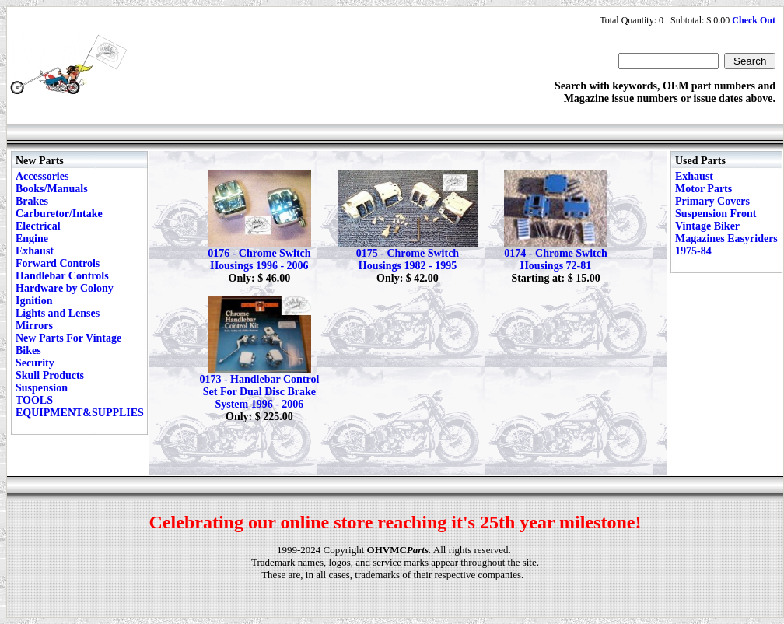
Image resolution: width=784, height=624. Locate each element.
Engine (32, 238)
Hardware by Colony (65, 288)
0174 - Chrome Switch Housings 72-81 (555, 259)
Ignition (34, 301)
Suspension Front (715, 213)
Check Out (753, 20)
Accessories (42, 176)
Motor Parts (703, 189)
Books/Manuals (52, 189)
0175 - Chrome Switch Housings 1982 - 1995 (407, 259)
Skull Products (50, 375)
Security (35, 363)
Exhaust (35, 251)
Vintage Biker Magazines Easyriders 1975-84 (726, 238)
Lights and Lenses (58, 313)
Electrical (38, 226)
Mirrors (34, 325)
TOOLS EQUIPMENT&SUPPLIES (80, 406)
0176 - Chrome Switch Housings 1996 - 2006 (259, 259)
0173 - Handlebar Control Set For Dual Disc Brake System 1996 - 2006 (259, 391)
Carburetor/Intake (59, 213)
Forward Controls (58, 263)
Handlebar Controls (62, 276)
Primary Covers (712, 201)
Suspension (42, 388)
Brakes (32, 201)
